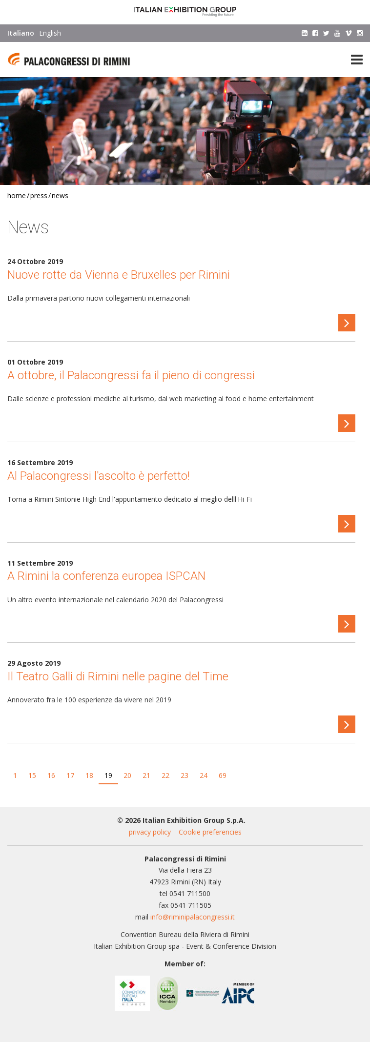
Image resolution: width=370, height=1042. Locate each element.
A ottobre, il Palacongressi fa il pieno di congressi (131, 375)
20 (127, 775)
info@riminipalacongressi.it (192, 916)
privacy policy (150, 832)
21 (146, 775)
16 (51, 775)
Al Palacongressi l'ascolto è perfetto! (98, 476)
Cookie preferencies (210, 832)
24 (203, 775)
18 (89, 775)
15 (32, 775)
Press (38, 195)
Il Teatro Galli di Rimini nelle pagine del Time (117, 676)
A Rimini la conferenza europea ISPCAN (106, 576)
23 (184, 775)
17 (70, 775)
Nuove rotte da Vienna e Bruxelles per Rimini (118, 275)
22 (165, 775)
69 (222, 775)
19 (108, 775)
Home (16, 195)
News (60, 195)
